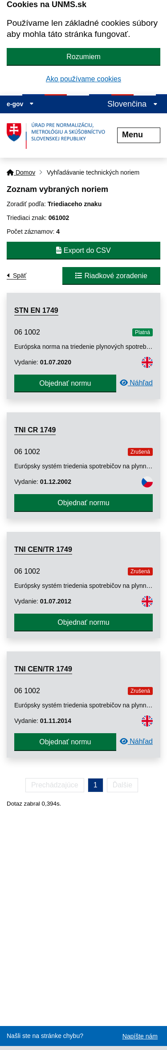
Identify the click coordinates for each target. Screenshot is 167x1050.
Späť (19, 275)
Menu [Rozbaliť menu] (138, 134)
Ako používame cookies (83, 79)
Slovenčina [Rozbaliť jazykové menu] (132, 104)
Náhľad (136, 383)
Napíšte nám (140, 1036)
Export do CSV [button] (83, 250)
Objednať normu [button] (65, 383)
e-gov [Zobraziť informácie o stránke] (20, 104)
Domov (21, 172)
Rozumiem (83, 56)
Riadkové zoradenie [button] (111, 275)
